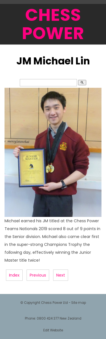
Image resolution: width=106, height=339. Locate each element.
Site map (78, 302)
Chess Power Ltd (54, 302)
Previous (38, 275)
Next (60, 275)
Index (14, 275)
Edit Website (53, 330)
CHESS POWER (53, 24)
